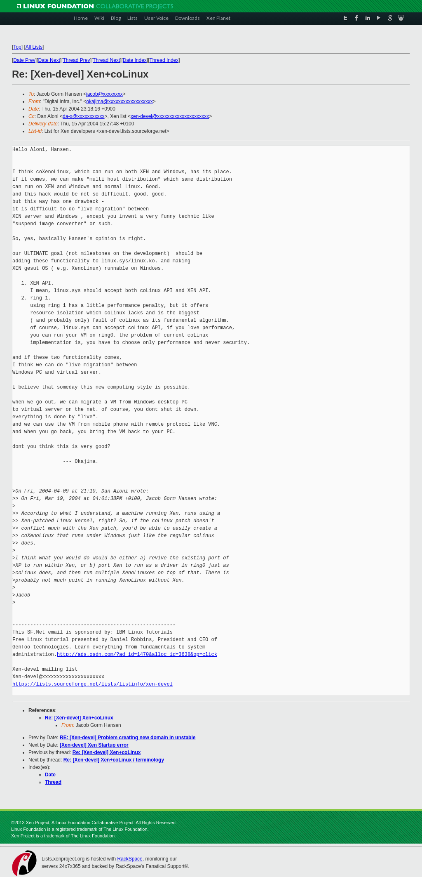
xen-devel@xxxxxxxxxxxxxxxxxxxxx (170, 116)
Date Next (49, 60)
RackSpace (129, 859)
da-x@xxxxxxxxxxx (84, 116)
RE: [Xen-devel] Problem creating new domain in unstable (127, 737)
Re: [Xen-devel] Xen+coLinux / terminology (113, 760)
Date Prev (24, 60)
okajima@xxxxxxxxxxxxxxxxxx (119, 101)
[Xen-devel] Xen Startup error (94, 745)
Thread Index (164, 60)
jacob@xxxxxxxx (104, 94)
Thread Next (106, 60)
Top (17, 47)
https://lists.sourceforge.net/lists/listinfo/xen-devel (92, 684)
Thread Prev (76, 60)
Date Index (135, 60)
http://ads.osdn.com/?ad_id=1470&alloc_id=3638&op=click (137, 654)
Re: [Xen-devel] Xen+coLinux (79, 718)
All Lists (34, 47)
